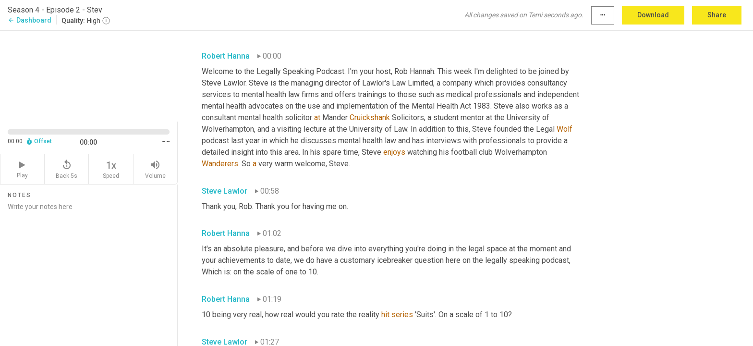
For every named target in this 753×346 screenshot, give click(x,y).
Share (716, 15)
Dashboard (29, 20)
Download (653, 15)
